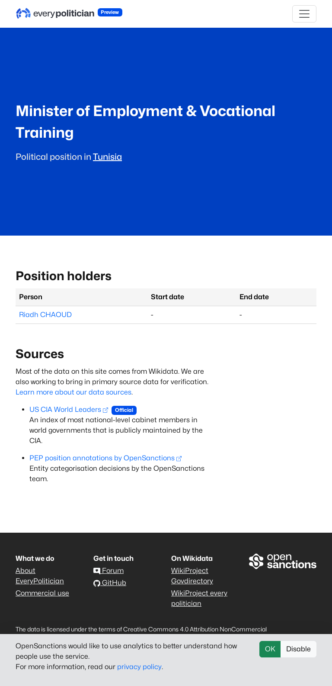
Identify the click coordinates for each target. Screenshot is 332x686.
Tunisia (107, 157)
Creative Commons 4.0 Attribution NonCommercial (195, 629)
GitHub (109, 583)
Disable (298, 649)
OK (270, 649)
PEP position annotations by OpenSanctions (105, 458)
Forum (108, 570)
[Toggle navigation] (304, 14)
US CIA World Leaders (68, 409)
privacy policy (139, 667)
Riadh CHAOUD (45, 315)
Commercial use (42, 593)
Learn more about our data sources (73, 392)
